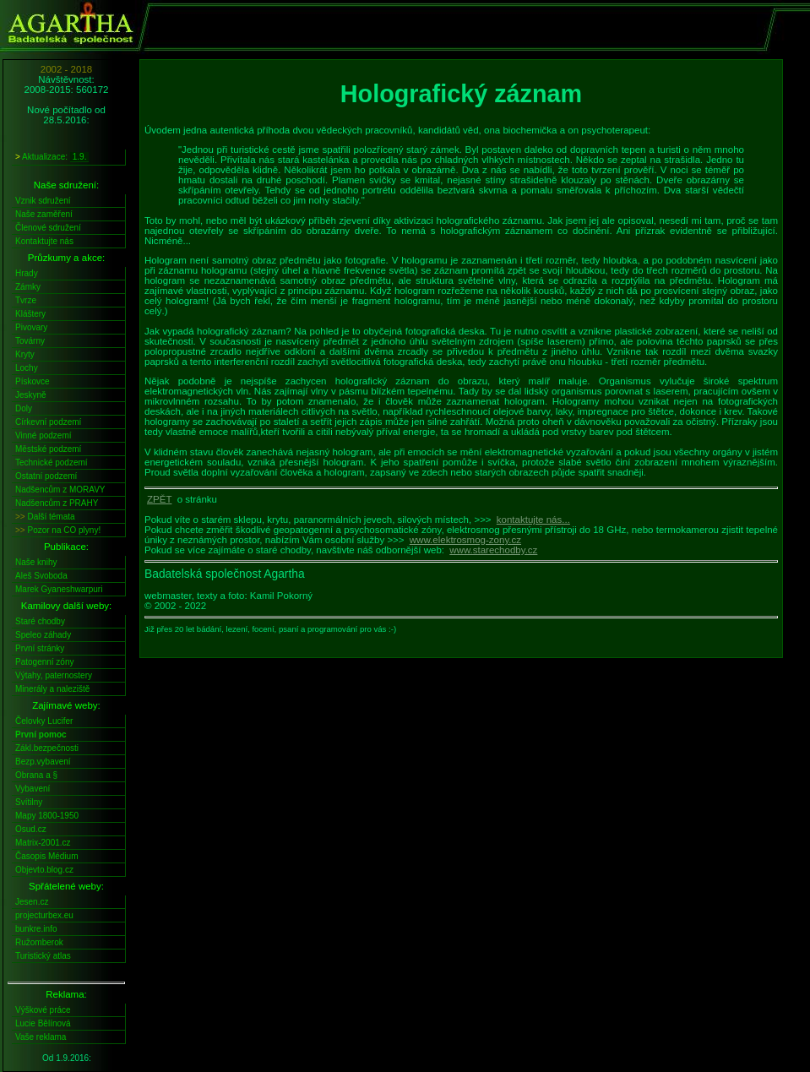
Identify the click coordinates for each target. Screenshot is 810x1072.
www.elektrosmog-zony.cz (465, 540)
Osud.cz (30, 829)
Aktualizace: (52, 157)
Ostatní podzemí (46, 476)
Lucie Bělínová (43, 1023)
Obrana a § (36, 775)
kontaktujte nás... (533, 519)
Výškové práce (43, 1010)
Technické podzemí (51, 462)
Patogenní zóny (44, 662)
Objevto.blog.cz (44, 869)
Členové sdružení (48, 227)
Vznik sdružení (43, 200)
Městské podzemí (48, 449)
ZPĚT (159, 499)
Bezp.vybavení (43, 761)
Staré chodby (40, 621)
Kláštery (30, 313)
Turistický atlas (43, 955)
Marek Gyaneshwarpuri (58, 589)
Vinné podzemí (43, 435)
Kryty (25, 354)
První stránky (39, 648)
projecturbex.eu (44, 915)
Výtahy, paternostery (53, 675)
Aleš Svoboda (41, 575)
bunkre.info (36, 928)
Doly (23, 408)
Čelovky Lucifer (44, 721)
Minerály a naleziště (52, 689)
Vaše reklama (40, 1037)
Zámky (28, 286)
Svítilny (28, 802)
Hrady (26, 273)
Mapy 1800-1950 (47, 815)
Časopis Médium (46, 856)
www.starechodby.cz (493, 550)
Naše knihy (36, 562)
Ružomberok (39, 942)
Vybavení (32, 788)
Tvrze (25, 300)
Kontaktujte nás (44, 241)
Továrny (30, 341)
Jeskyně (30, 395)
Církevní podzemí (48, 422)
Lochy (26, 368)
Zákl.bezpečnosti (47, 748)
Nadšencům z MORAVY (60, 489)
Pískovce (32, 381)
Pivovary (31, 327)
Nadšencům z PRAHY (56, 503)
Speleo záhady (43, 634)
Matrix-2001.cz (43, 842)
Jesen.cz (31, 901)
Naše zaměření (44, 214)
